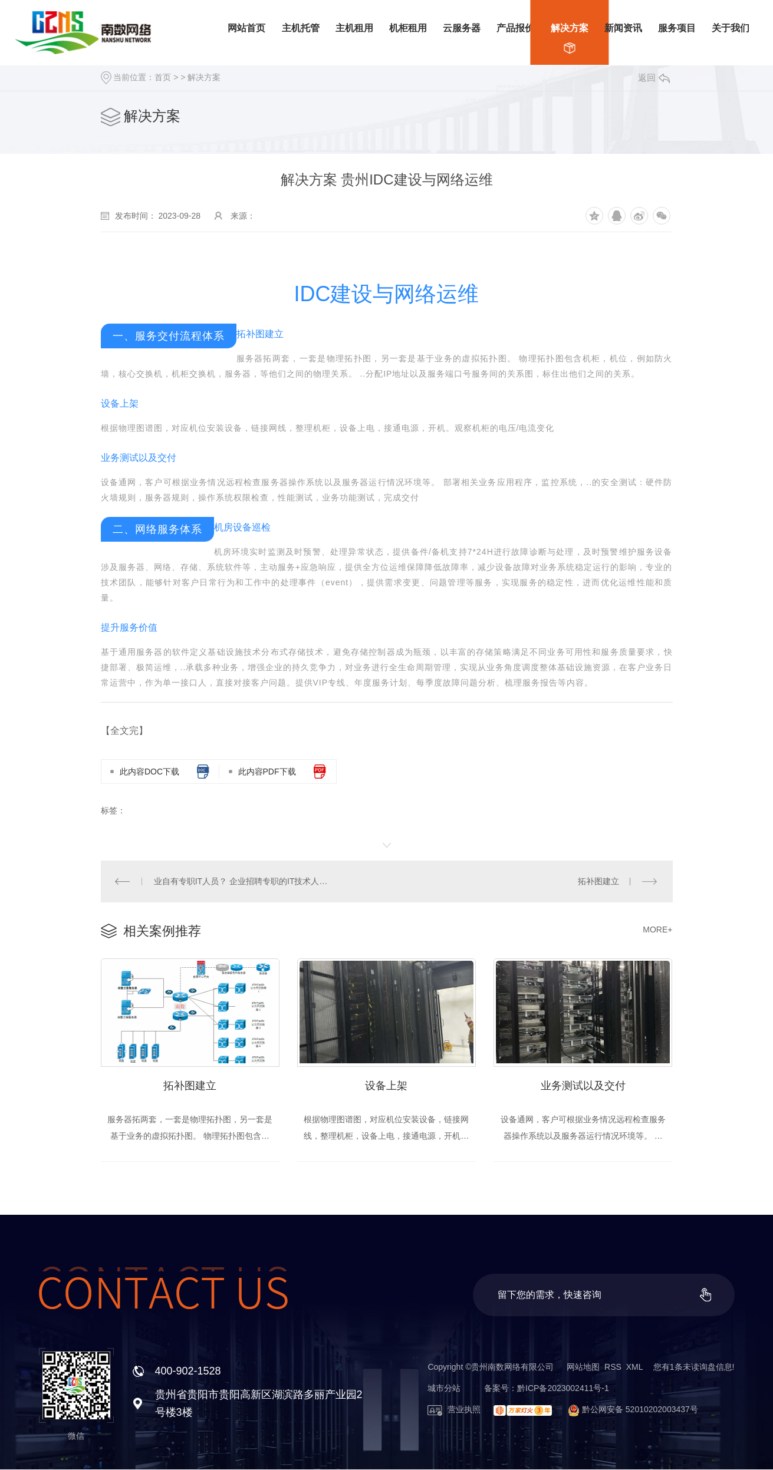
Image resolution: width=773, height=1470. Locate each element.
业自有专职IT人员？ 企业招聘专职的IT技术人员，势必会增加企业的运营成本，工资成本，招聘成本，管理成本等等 (244, 881)
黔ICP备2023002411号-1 (563, 1388)
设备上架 (386, 1086)
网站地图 (583, 1367)
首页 (162, 77)
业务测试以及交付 (583, 1086)
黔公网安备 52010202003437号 (628, 1410)
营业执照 (454, 1410)
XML (634, 1367)
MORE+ (657, 929)
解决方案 (204, 77)
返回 (654, 77)
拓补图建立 (598, 881)
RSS (612, 1367)
